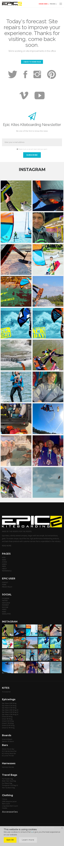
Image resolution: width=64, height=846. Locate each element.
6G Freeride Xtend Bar (9, 751)
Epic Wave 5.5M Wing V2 (10, 714)
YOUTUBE (5, 607)
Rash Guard (6, 804)
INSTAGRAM (6, 603)
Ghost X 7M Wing (8, 723)
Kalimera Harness (8, 767)
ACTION (4, 562)
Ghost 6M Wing (7, 717)
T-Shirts (4, 799)
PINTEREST (5, 605)
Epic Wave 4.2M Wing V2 (10, 712)
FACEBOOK (5, 598)
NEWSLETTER (6, 614)
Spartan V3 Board (8, 741)
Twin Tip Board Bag (8, 788)
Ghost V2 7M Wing (8, 728)
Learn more (28, 840)
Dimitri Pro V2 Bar (8, 749)
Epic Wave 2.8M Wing (9, 703)
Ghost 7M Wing (7, 719)
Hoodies (4, 808)
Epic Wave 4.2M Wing (9, 706)
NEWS (4, 560)
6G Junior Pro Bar (8, 756)
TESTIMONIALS (6, 571)
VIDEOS (4, 564)
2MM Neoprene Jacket (9, 801)
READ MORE (6, 546)
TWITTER (4, 600)
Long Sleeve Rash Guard (10, 806)
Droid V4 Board (7, 739)
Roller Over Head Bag (9, 781)
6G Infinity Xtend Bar (9, 753)
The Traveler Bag (7, 779)
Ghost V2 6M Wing (8, 725)
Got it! (10, 840)
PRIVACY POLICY (7, 587)
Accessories (10, 811)
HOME (4, 585)
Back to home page (32, 62)
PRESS (4, 566)
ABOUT (4, 569)
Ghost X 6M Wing (8, 721)
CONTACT (5, 582)
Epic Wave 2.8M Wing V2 (10, 710)
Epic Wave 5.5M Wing (9, 708)
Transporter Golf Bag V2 (10, 785)
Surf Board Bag (7, 783)
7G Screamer (6, 692)
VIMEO (4, 609)
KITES (4, 557)
